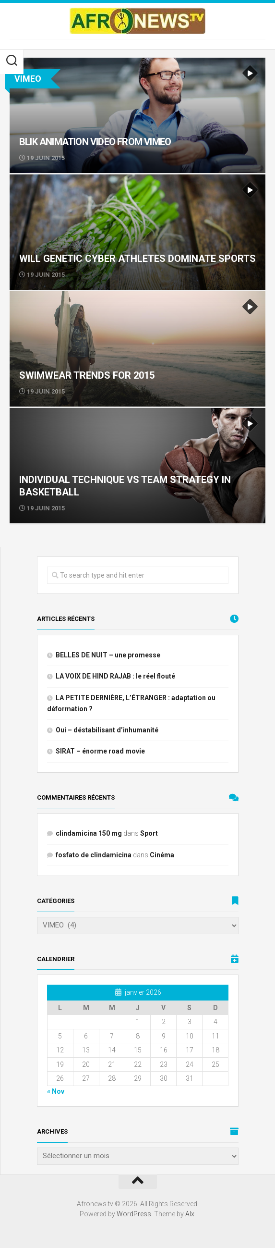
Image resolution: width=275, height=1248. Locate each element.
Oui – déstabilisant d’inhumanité (107, 730)
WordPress (134, 1214)
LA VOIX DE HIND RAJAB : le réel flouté (115, 676)
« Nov (55, 1091)
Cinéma (162, 855)
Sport (149, 833)
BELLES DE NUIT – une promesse (108, 655)
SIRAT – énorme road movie (100, 751)
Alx (189, 1214)
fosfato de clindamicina (94, 855)
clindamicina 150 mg (89, 833)
